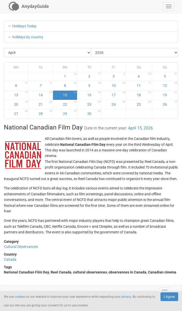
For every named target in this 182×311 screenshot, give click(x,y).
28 (45, 113)
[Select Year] (134, 52)
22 (70, 103)
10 (118, 84)
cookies (20, 296)
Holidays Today (24, 26)
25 (144, 103)
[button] (168, 6)
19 (170, 94)
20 (21, 103)
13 (21, 94)
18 (144, 94)
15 (70, 94)
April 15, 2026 (140, 128)
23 (94, 103)
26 (170, 103)
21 (45, 103)
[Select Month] (47, 52)
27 (21, 113)
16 (94, 94)
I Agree (169, 297)
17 (118, 94)
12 (170, 84)
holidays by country (27, 37)
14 (45, 94)
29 (70, 113)
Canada (10, 259)
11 (144, 84)
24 (118, 103)
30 (94, 113)
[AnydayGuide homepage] (28, 6)
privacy (126, 296)
